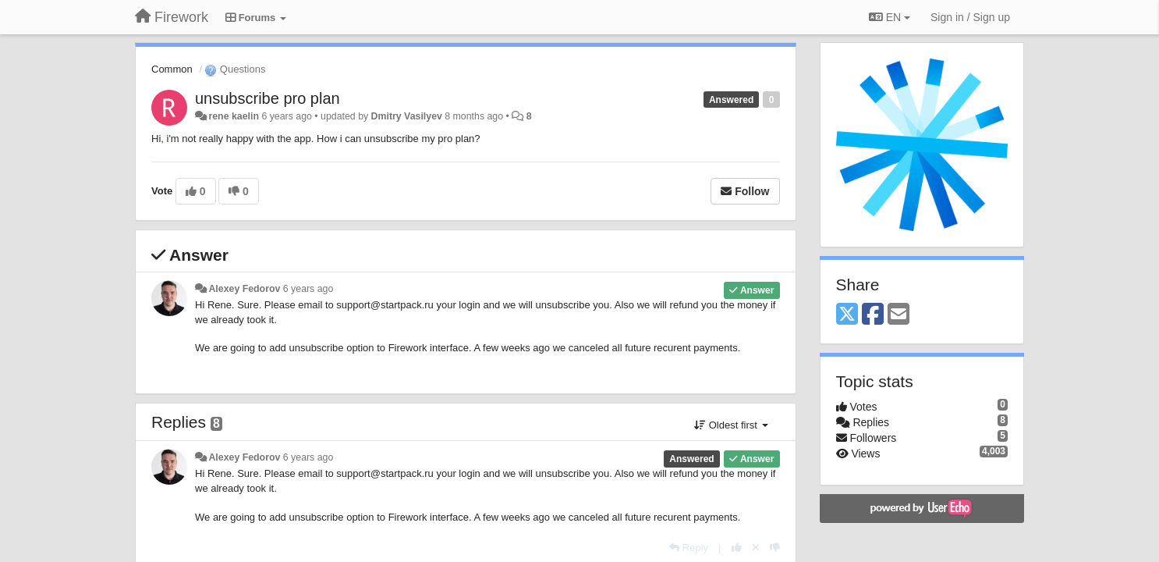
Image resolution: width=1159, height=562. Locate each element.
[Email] (898, 315)
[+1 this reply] (737, 547)
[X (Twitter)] (847, 315)
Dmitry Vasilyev (406, 116)
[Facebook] (873, 315)
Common (172, 69)
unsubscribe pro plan (267, 98)
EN (889, 17)
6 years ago (308, 288)
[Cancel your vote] (756, 547)
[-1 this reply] (775, 547)
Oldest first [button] (730, 425)
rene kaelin (233, 116)
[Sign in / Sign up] (970, 17)
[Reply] (688, 547)
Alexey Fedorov (244, 288)
